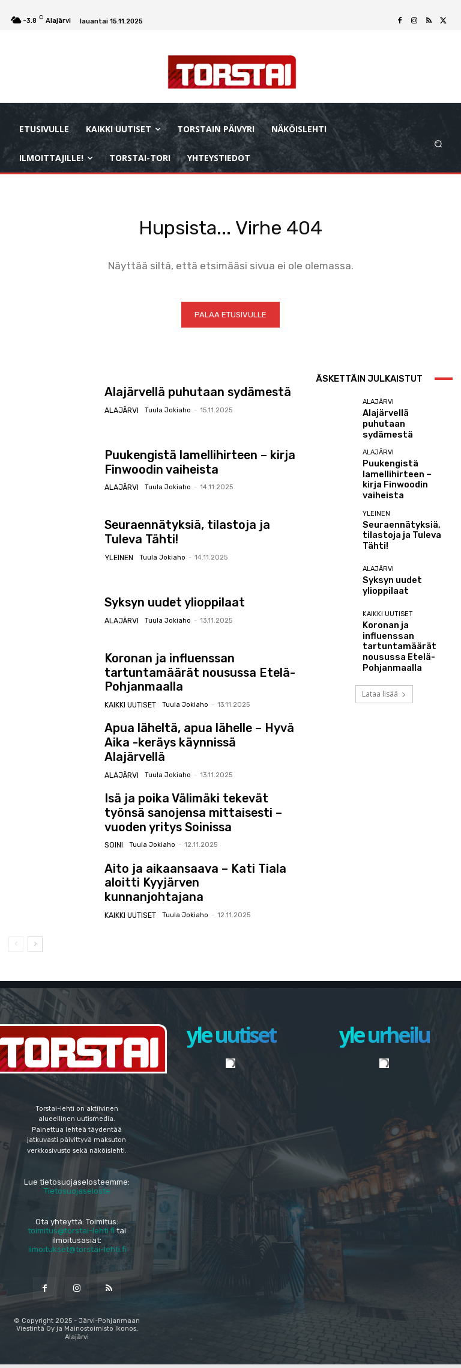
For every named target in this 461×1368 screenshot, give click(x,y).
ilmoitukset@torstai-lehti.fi (77, 1252)
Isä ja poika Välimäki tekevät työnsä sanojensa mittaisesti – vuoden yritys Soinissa (196, 816)
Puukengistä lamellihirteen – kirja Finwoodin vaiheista (185, 465)
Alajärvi (120, 412)
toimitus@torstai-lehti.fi (71, 1233)
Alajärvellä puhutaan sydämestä (183, 395)
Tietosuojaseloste (77, 1194)
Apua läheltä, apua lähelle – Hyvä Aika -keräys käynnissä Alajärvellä (199, 746)
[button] (438, 143)
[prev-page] (15, 947)
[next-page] (35, 947)
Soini (113, 844)
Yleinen (118, 558)
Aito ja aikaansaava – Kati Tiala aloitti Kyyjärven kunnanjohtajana (195, 886)
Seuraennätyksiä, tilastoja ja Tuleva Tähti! (404, 526)
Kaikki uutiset (129, 698)
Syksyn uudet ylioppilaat (164, 606)
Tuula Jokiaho (163, 412)
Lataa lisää (384, 667)
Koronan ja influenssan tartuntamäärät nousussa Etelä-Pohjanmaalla (200, 676)
